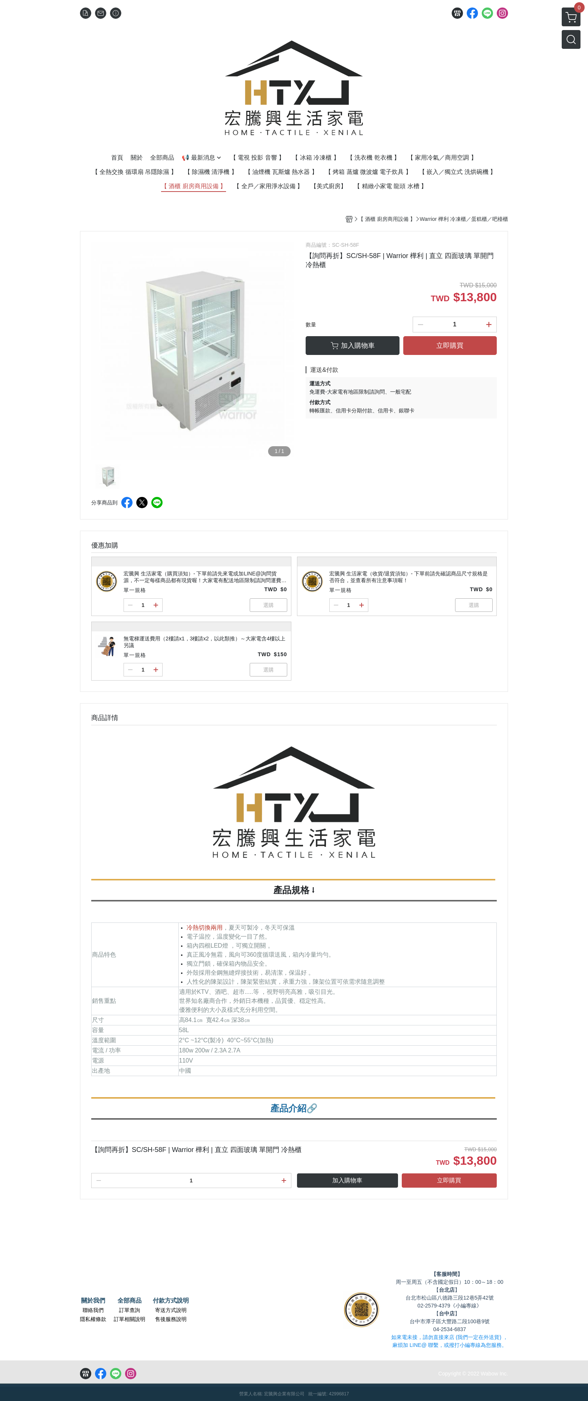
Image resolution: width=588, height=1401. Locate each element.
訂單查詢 (129, 1310)
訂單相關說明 (129, 1319)
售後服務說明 (171, 1319)
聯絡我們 (93, 1310)
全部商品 (130, 1301)
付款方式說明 (171, 1301)
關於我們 (93, 1301)
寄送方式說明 (171, 1310)
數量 (311, 325)
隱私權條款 (93, 1319)
